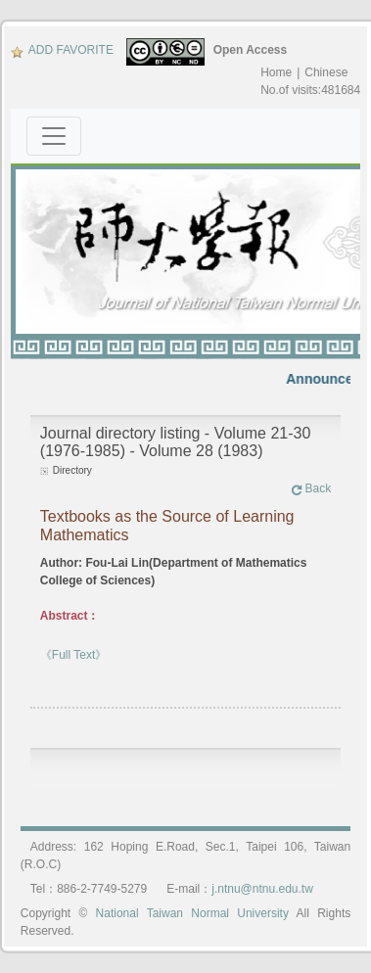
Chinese (326, 72)
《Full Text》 (73, 655)
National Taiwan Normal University (192, 913)
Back (311, 488)
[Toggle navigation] (53, 136)
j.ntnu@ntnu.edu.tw (262, 889)
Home (276, 72)
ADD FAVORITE (62, 50)
